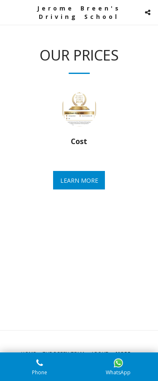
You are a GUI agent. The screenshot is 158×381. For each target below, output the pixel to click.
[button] (9, 12)
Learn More (79, 180)
